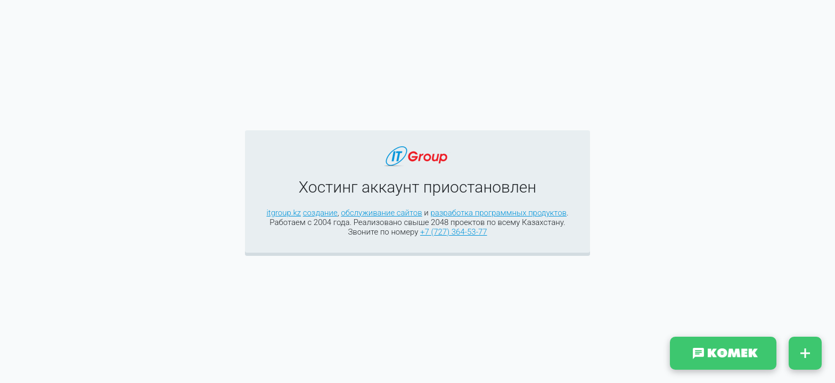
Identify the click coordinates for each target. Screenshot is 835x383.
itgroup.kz (283, 213)
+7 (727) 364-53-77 (453, 232)
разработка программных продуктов (498, 213)
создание (320, 213)
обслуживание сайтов (381, 213)
